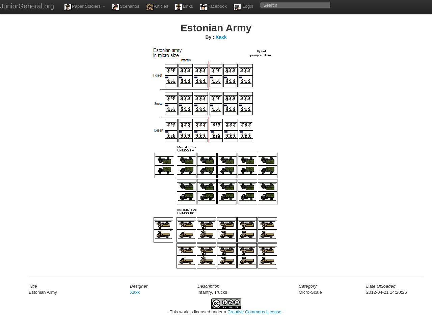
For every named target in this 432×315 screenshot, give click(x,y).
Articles (157, 7)
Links (184, 7)
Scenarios (125, 7)
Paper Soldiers (84, 7)
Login (243, 7)
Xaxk (221, 37)
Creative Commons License (254, 311)
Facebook (213, 7)
